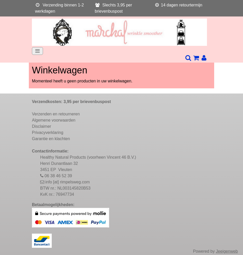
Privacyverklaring (47, 132)
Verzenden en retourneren (56, 114)
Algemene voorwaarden (53, 120)
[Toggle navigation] (37, 51)
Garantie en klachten (51, 139)
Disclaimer (41, 126)
